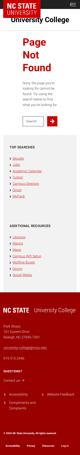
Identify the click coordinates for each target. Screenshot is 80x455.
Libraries (19, 237)
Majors (18, 243)
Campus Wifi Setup (27, 256)
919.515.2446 (13, 358)
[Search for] (33, 121)
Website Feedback (60, 394)
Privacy (31, 445)
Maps (17, 250)
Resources (48, 445)
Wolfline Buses (24, 262)
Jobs (16, 165)
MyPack (19, 196)
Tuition (18, 177)
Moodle (18, 158)
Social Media (22, 275)
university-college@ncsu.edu (25, 348)
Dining (17, 269)
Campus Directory (26, 184)
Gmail (17, 190)
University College (40, 19)
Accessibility (18, 394)
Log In (65, 445)
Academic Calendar (27, 171)
